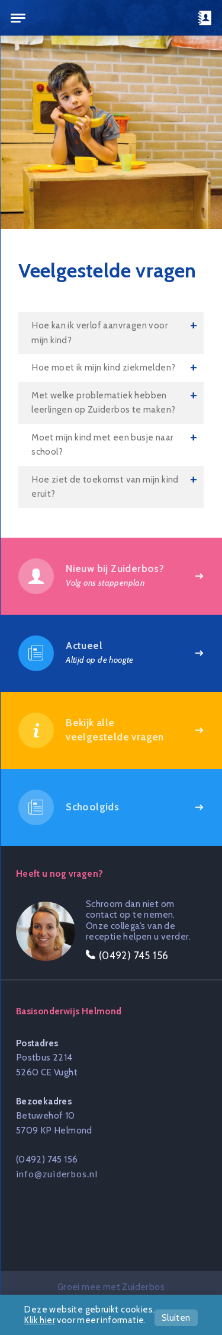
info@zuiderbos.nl (57, 1173)
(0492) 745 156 (47, 1159)
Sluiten (176, 1317)
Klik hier (39, 1320)
